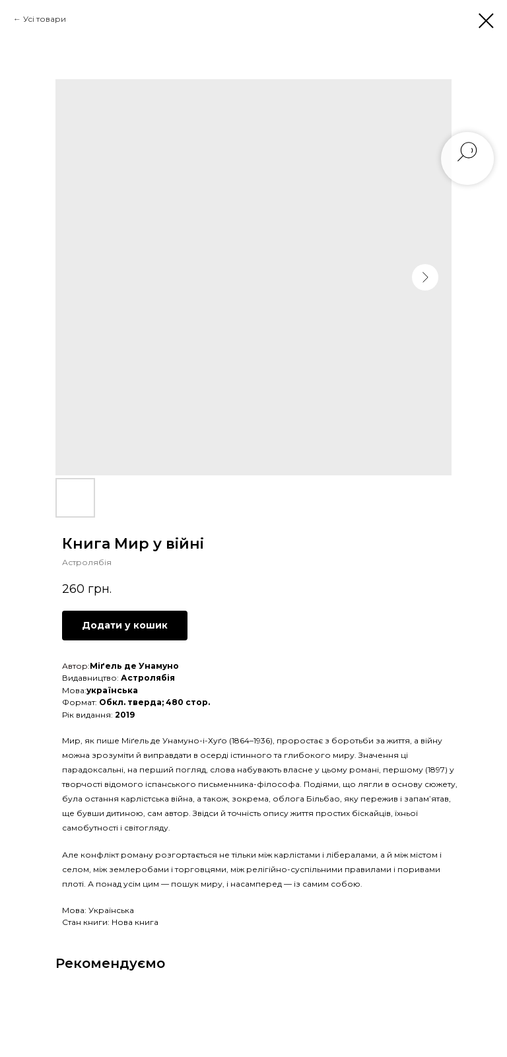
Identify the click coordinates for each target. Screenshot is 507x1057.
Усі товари (44, 19)
